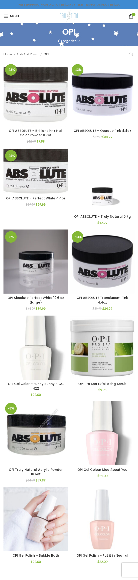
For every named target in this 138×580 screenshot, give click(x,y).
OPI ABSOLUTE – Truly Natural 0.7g (102, 216)
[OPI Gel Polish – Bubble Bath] (35, 519)
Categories (67, 41)
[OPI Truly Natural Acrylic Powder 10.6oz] (35, 433)
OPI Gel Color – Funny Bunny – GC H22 (35, 386)
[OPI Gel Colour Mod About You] (102, 433)
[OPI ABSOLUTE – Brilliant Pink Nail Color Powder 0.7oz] (35, 94)
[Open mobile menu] (11, 16)
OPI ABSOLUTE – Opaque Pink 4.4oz (102, 130)
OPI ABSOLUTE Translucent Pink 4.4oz (102, 300)
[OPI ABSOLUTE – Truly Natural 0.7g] (102, 180)
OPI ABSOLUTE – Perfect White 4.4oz (36, 200)
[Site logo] (69, 16)
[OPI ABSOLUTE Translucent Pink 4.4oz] (102, 262)
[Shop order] (131, 54)
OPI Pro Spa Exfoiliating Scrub (102, 383)
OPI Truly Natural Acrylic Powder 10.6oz (35, 472)
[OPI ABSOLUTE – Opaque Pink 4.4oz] (102, 94)
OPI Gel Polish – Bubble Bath (35, 555)
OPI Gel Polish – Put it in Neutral (102, 555)
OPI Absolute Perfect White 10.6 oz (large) (35, 300)
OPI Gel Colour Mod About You (102, 469)
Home (7, 54)
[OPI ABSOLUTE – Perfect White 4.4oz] (35, 171)
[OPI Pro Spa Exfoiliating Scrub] (102, 348)
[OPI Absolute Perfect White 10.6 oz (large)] (35, 262)
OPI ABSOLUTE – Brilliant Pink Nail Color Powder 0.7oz (36, 133)
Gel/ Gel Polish (28, 54)
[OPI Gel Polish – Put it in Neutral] (102, 519)
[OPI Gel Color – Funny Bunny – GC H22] (35, 348)
